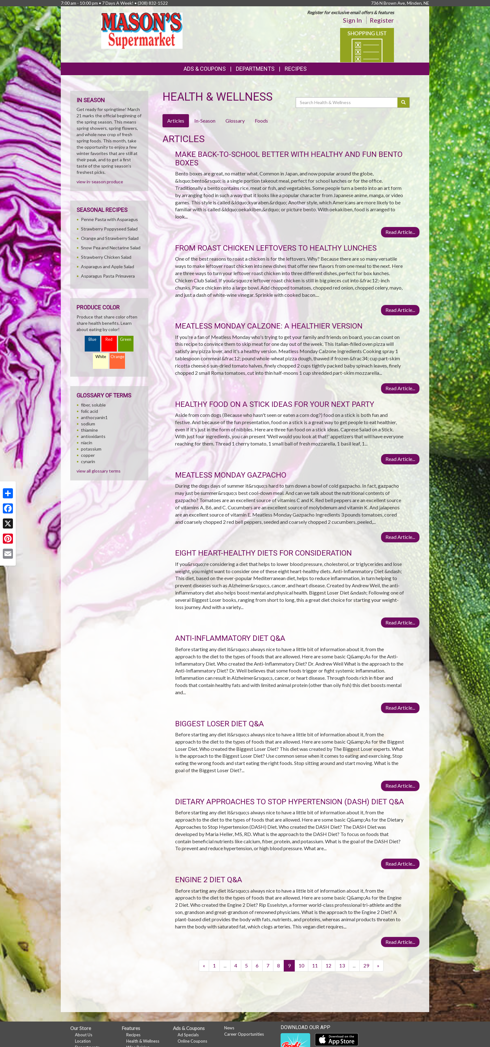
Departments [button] (255, 68)
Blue (92, 339)
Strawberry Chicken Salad (106, 257)
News (229, 1027)
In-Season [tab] (204, 121)
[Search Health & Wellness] (347, 102)
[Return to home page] (142, 30)
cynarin (88, 461)
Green (125, 339)
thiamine (89, 430)
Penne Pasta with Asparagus (109, 219)
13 (342, 965)
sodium (88, 423)
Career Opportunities (244, 1034)
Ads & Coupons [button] (205, 68)
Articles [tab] (175, 121)
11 (315, 965)
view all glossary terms (99, 471)
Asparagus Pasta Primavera (108, 276)
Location (83, 1041)
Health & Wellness (142, 1041)
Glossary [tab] (235, 121)
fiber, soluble (93, 404)
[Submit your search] (403, 102)
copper (88, 455)
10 (301, 965)
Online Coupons (192, 1041)
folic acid (89, 411)
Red (108, 339)
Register (382, 20)
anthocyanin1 (94, 417)
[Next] (378, 966)
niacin (86, 442)
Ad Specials (188, 1034)
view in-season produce (100, 181)
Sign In (352, 20)
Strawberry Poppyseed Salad (109, 228)
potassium (91, 448)
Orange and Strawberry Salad (110, 238)
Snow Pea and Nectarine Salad (110, 247)
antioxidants (93, 436)
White (100, 356)
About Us (83, 1034)
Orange (117, 356)
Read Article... (400, 232)
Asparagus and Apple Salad (107, 266)
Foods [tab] (261, 121)
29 (366, 965)
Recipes (296, 68)
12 (328, 965)
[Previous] (204, 966)
